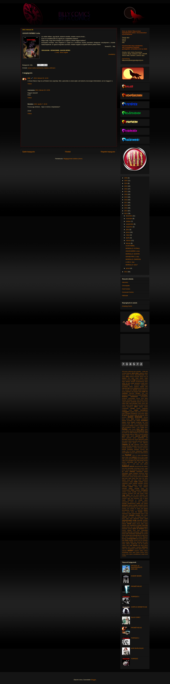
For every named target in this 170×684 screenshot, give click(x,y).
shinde (129, 523)
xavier (130, 552)
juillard (146, 464)
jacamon (131, 458)
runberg (139, 517)
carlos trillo (125, 403)
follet (131, 432)
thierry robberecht (130, 537)
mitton (132, 490)
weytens (136, 550)
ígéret (123, 457)
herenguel (130, 449)
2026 (126, 178)
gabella (146, 434)
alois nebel (135, 378)
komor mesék (125, 470)
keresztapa (137, 468)
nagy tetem (126, 495)
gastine (132, 436)
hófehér (133, 451)
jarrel (126, 460)
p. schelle (138, 500)
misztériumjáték (126, 490)
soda (137, 527)
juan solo (139, 464)
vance (146, 545)
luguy (140, 478)
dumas (128, 422)
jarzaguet (131, 460)
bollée (139, 395)
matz (123, 485)
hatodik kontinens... (127, 447)
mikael (136, 486)
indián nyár (128, 457)
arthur (146, 381)
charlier (131, 405)
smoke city (129, 527)
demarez (124, 417)
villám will (124, 548)
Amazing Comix (127, 306)
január (128, 268)
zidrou (131, 554)
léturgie (136, 476)
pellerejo (145, 505)
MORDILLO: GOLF (132, 265)
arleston (128, 381)
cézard (127, 405)
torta (139, 540)
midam (131, 486)
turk (143, 542)
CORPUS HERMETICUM (139, 607)
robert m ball (144, 513)
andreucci (129, 380)
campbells (133, 401)
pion (128, 508)
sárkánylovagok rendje (129, 520)
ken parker (145, 466)
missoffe (136, 488)
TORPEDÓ (134, 658)
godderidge (141, 437)
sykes (134, 530)
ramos (123, 512)
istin (123, 458)
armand (133, 381)
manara (146, 481)
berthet (140, 390)
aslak (132, 383)
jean (135, 460)
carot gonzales (133, 403)
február (128, 243)
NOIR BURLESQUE (137, 648)
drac (134, 420)
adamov (141, 373)
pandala (124, 503)
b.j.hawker (125, 386)
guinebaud (124, 442)
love (137, 478)
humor (128, 455)
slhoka (124, 527)
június (128, 232)
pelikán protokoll (138, 505)
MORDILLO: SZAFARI (133, 254)
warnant (124, 550)
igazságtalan (144, 455)
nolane (130, 496)
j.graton (127, 458)
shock (134, 523)
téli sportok (145, 533)
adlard (146, 373)
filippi (146, 431)
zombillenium (137, 554)
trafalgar (128, 542)
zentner (142, 552)
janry (135, 459)
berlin (131, 390)
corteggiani (125, 412)
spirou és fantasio (138, 528)
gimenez (129, 437)
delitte (146, 415)
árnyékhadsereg (140, 381)
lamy (146, 473)
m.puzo (139, 480)
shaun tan (139, 522)
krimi (143, 470)
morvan (139, 491)
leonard (124, 476)
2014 (126, 211)
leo (147, 475)
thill (136, 537)
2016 (126, 205)
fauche (134, 429)
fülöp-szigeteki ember (127, 434)
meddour (128, 485)
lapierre (124, 475)
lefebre (143, 475)
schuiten (145, 520)
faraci (130, 429)
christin (146, 405)
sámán (141, 518)
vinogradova (131, 548)
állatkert (124, 378)
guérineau (145, 441)
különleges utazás (142, 471)
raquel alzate (130, 512)
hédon (135, 447)
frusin (142, 432)
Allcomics (125, 282)
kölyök (139, 470)
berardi (127, 390)
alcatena (131, 376)
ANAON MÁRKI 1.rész (133, 251)
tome (126, 540)
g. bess (135, 434)
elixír (128, 424)
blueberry (124, 395)
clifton (136, 406)
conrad (132, 408)
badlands (136, 386)
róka (142, 515)
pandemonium (132, 503)
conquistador (125, 408)
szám (138, 530)
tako (127, 533)
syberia (129, 530)
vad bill (140, 543)
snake (134, 527)
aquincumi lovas (140, 380)
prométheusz (125, 510)
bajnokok (124, 388)
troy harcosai (138, 542)
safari (127, 518)
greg (133, 441)
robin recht (125, 515)
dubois (138, 420)
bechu (131, 388)
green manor (128, 441)
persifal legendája (131, 506)
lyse (135, 480)
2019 (126, 197)
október (128, 221)
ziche (127, 554)
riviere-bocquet (136, 513)
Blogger (93, 680)
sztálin (141, 532)
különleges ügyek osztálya (130, 473)
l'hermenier (141, 473)
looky (133, 478)
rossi (129, 517)
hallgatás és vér (127, 444)
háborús (145, 442)
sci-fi (123, 522)
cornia (130, 410)
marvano (140, 483)
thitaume (145, 537)
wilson (146, 550)
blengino (138, 393)
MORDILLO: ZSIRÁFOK (133, 259)
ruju (135, 517)
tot (141, 540)
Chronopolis (126, 285)
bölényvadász (131, 398)
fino (123, 432)
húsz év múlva (136, 455)
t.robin (146, 532)
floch (125, 432)
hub (123, 455)
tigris (137, 538)
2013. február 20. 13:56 (42, 90)
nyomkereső (135, 496)
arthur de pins (126, 383)
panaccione (145, 501)
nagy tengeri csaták (142, 493)
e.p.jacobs (138, 422)
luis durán (145, 478)
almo (129, 378)
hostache (132, 452)
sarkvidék (139, 520)
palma (131, 501)
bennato (142, 388)
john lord (137, 462)
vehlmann (52, 68)
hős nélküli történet (143, 452)
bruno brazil (136, 400)
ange (134, 380)
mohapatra (144, 490)
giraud (134, 437)
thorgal (130, 538)
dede (135, 415)
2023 (126, 186)
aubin (146, 383)
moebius (137, 490)
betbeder (128, 391)
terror (131, 535)
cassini (143, 403)
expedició (141, 425)
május (128, 235)
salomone (136, 518)
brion (146, 398)
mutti (135, 493)
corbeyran (145, 408)
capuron (139, 401)
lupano (124, 480)
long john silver (126, 478)
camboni (127, 401)
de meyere (131, 415)
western (130, 550)
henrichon (145, 447)
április (128, 238)
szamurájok (144, 530)
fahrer (146, 427)
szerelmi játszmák (127, 532)
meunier (140, 485)
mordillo (134, 491)
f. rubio (138, 427)
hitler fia (128, 451)
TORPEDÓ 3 (135, 596)
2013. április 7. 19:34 (40, 104)
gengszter (144, 436)
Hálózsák (125, 295)
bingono (136, 391)
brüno (141, 400)
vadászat (145, 543)
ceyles (123, 405)
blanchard (131, 393)
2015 (126, 208)
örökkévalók (130, 500)
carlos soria (145, 401)
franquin (135, 432)
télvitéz (124, 535)
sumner (124, 530)
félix (135, 431)
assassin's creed (139, 383)
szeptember (130, 224)
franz (139, 432)
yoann (138, 552)
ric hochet (138, 512)
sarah (146, 518)
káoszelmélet (138, 466)
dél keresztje (141, 415)
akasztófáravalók (139, 374)
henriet (124, 449)
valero (127, 545)
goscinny (141, 439)
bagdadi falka (144, 386)
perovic (124, 506)
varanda (124, 547)
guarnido (140, 441)
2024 (126, 183)
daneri (142, 413)
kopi (131, 470)
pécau (146, 503)
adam (137, 373)
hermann (142, 449)
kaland (46, 68)
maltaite (140, 481)
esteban (131, 425)
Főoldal (68, 152)
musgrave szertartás (127, 493)
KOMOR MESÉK (136, 576)
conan (146, 406)
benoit (146, 388)
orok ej (142, 498)
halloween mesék (139, 444)
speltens (130, 528)
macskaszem (125, 481)
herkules (136, 449)
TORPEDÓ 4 (135, 638)
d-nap (139, 413)
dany (146, 413)
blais (140, 391)
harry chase (140, 446)
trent (131, 542)
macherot (145, 480)
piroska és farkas (135, 508)
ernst (135, 424)
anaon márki (32, 68)
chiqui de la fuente (139, 405)
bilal (132, 391)
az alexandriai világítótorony (139, 385)
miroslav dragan (127, 488)
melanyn (134, 485)
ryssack (144, 517)
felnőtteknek (140, 431)
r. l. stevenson (139, 510)
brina (142, 398)
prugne (132, 510)
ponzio (146, 508)
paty (142, 503)
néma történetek (140, 495)
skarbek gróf (125, 525)
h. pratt (139, 442)
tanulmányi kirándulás (135, 533)
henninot (140, 447)
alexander (136, 376)
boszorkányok (144, 396)
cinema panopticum (127, 406)
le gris (139, 475)
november (129, 218)
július (128, 229)
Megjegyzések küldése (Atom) (73, 158)
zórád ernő (144, 554)
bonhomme (39, 68)
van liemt (141, 545)
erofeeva (139, 424)
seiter (127, 522)
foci (128, 432)
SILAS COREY (135, 617)
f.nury (142, 427)
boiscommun (135, 395)
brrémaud (129, 400)
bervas (123, 391)
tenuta (127, 535)
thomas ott (125, 538)
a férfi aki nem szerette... (135, 371)
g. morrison (141, 434)
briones (124, 400)
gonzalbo (124, 439)
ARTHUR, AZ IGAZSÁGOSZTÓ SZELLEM (136, 567)
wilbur (141, 550)
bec (129, 388)
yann (134, 552)
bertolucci (145, 390)
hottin (136, 452)
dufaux (124, 422)
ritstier (129, 513)
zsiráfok (124, 555)
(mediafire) (111, 54)
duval (133, 422)
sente (130, 522)
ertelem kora (125, 425)
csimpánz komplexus (131, 413)
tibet (134, 538)
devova (146, 417)
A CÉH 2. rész (130, 262)
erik (132, 424)
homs (123, 452)
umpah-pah (134, 543)
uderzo (128, 543)
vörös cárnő (138, 548)
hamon (124, 446)
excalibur (136, 425)
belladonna (137, 388)
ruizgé (132, 517)
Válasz (30, 84)
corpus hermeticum (141, 410)
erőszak (145, 424)
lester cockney (130, 476)
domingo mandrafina (141, 419)
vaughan (133, 547)
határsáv (145, 446)
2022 (126, 189)
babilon (131, 386)
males (131, 481)
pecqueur (125, 505)
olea (132, 498)
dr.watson (130, 420)
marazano (125, 483)
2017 (126, 202)
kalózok (131, 466)
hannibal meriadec (131, 446)
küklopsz (132, 471)
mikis (140, 486)
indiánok (134, 457)
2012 (126, 272)
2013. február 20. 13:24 (41, 78)
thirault (140, 537)
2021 (126, 191)
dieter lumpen (126, 419)
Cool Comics (126, 289)
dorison (124, 420)
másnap (146, 483)
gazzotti (137, 436)
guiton (130, 442)
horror (127, 453)
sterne (146, 528)
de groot (124, 415)
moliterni (124, 491)
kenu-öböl (124, 468)
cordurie (124, 410)
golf (147, 437)
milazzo (145, 486)
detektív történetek (135, 417)
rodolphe (131, 515)
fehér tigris (140, 429)
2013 (126, 213)
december (129, 216)
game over (126, 436)
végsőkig (138, 547)
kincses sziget (144, 468)
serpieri (135, 522)
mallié (135, 481)
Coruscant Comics (128, 292)
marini (130, 483)
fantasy (125, 429)
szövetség (136, 532)
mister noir (144, 488)
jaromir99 (140, 458)
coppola (138, 408)
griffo (136, 441)
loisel (146, 476)
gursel (134, 442)
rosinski (124, 517)
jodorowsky (130, 462)
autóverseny (126, 385)
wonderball (125, 552)
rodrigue (137, 515)
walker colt (145, 548)
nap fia (133, 495)
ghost (123, 437)
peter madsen (139, 506)
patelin (138, 503)
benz (123, 390)
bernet (135, 390)
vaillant (124, 545)
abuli (133, 373)
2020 (126, 194)
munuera (145, 491)
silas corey (144, 523)
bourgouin (124, 398)
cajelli (123, 401)
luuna (128, 480)
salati (131, 518)
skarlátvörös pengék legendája (139, 525)
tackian (124, 533)
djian (132, 419)
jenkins (124, 462)
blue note (145, 393)
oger (129, 498)
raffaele (145, 510)
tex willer (142, 535)
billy (29, 78)
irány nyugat (144, 457)
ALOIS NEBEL (130, 245)
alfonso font (143, 376)
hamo (146, 444)
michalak (124, 486)
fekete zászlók (130, 431)
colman (141, 406)
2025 (126, 180)
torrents (136, 540)
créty (136, 411)
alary (127, 376)
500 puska (124, 371)
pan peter (138, 501)
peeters (131, 505)
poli (142, 508)
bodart (129, 395)
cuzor (142, 411)
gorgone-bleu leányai (133, 439)
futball (146, 432)
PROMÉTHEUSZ (136, 586)
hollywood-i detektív (142, 451)
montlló (129, 491)
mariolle (135, 483)
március (128, 240)
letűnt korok (141, 476)
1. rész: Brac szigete (61, 52)
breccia (138, 398)
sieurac (138, 523)
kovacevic (135, 470)
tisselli (140, 538)
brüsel (146, 400)
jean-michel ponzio (142, 460)
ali (147, 376)
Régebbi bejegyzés (108, 152)
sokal (141, 527)
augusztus (129, 227)
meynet (146, 485)
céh (147, 403)
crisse (139, 411)
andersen (124, 380)
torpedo (131, 540)
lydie (132, 480)
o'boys (140, 496)
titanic (143, 538)
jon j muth (131, 464)
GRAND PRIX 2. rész (132, 256)
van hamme (134, 545)
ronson (146, 515)
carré (139, 403)
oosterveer (136, 498)
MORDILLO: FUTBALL (133, 248)
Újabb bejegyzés (28, 152)
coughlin (131, 411)
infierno (139, 457)
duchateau (144, 420)
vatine (129, 547)
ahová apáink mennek (128, 374)
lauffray (130, 475)
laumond (134, 475)
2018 (126, 200)
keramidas (131, 468)
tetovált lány (136, 535)
